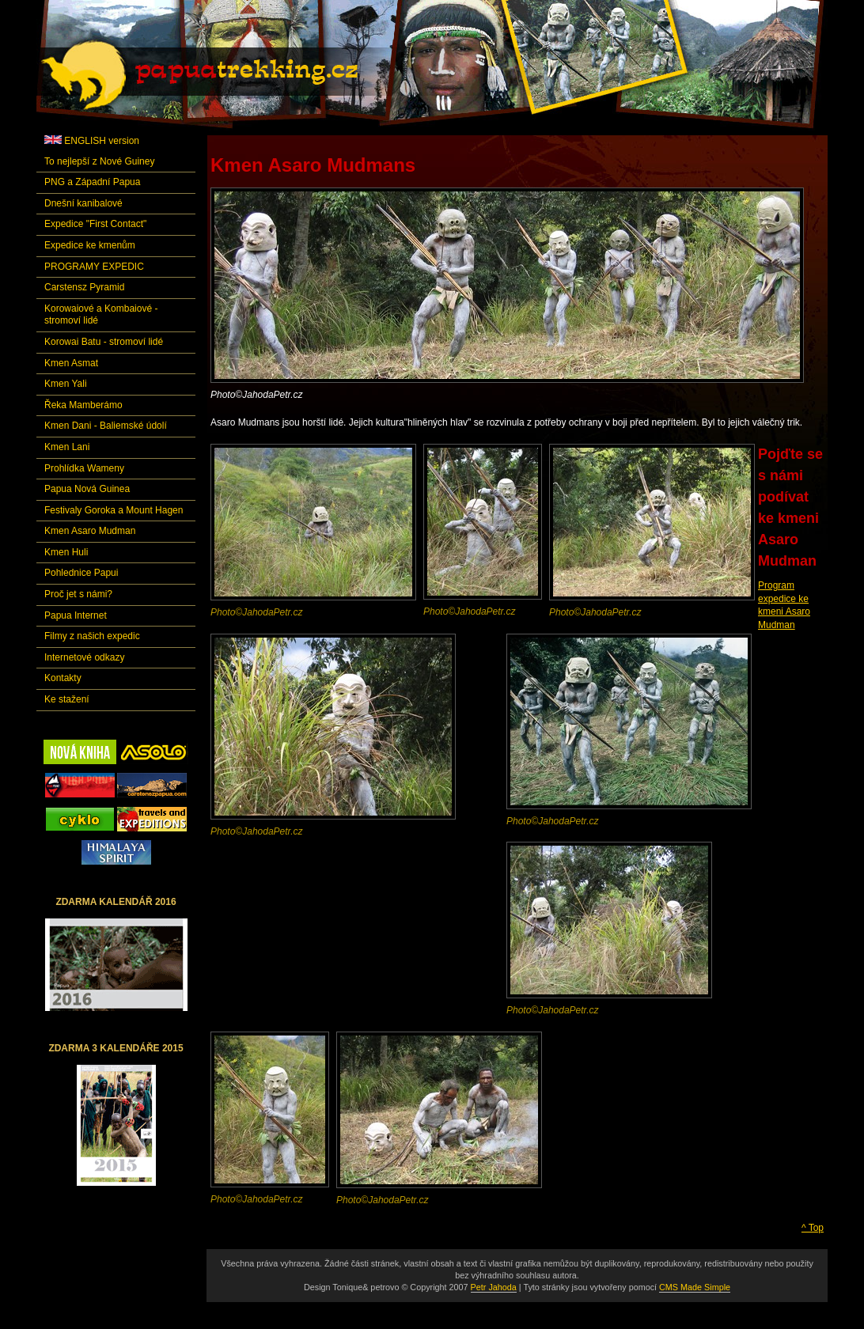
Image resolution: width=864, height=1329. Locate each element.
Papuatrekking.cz (219, 75)
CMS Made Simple (694, 1287)
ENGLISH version (91, 140)
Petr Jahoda (494, 1287)
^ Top (812, 1227)
